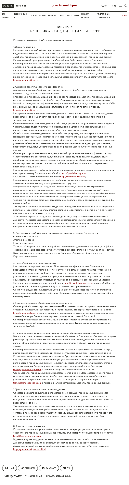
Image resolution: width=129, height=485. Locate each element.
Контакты (7, 451)
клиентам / (64, 26)
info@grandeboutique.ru (60, 398)
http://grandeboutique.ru (50, 73)
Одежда (52, 16)
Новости (7, 441)
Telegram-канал (35, 398)
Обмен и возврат (12, 417)
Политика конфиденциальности (21, 454)
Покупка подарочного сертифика (22, 420)
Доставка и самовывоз (16, 433)
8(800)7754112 (13, 397)
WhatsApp (49, 390)
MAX (9, 390)
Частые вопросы (12, 415)
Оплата (6, 423)
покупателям (8, 410)
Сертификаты (10, 428)
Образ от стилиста (13, 430)
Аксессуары (73, 16)
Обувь (61, 16)
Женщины (8, 6)
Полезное (6, 436)
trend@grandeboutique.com (90, 237)
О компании (53, 410)
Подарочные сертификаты (18, 425)
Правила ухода (11, 443)
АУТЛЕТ (123, 16)
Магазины (54, 420)
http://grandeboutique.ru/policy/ (29, 372)
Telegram (28, 390)
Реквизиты (54, 423)
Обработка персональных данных (22, 446)
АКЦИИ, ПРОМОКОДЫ (13, 448)
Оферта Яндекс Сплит (14, 456)
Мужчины (21, 6)
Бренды (33, 16)
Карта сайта (55, 417)
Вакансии (54, 415)
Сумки (42, 16)
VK (66, 390)
